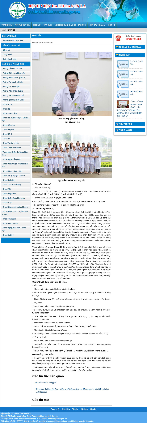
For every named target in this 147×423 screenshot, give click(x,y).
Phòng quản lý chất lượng (14, 100)
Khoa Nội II (7, 134)
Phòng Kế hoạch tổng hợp (14, 73)
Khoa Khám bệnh (10, 113)
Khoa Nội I (7, 109)
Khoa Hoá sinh (9, 180)
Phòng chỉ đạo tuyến (11, 86)
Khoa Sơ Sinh (8, 235)
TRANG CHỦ (7, 25)
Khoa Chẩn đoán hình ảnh (14, 198)
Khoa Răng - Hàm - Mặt (12, 171)
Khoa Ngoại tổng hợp (12, 159)
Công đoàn (7, 55)
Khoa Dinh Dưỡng (10, 223)
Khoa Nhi (6, 139)
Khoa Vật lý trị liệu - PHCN (14, 176)
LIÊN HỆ (111, 25)
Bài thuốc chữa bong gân (46, 383)
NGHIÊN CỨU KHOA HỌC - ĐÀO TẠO (70, 25)
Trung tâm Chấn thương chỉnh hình (15, 153)
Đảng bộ (6, 50)
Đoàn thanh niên (10, 59)
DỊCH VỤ (37, 25)
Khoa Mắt (7, 189)
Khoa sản (36, 36)
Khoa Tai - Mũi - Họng (12, 185)
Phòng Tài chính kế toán (13, 82)
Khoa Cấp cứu (9, 125)
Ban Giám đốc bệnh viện (13, 40)
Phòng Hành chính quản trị (14, 78)
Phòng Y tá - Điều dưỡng (13, 91)
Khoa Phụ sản (8, 130)
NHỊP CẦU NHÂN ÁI (97, 25)
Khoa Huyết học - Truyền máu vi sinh (15, 212)
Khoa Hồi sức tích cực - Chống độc (15, 119)
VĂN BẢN (48, 25)
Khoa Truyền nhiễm (11, 143)
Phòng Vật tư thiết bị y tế (13, 95)
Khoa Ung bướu (9, 194)
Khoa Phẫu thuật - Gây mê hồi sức (15, 165)
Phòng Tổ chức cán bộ (12, 69)
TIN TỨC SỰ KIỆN (22, 25)
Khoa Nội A (7, 104)
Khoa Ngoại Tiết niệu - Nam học (14, 229)
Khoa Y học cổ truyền (12, 148)
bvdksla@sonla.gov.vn (57, 419)
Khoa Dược (7, 203)
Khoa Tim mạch (9, 219)
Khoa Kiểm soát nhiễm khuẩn (15, 207)
